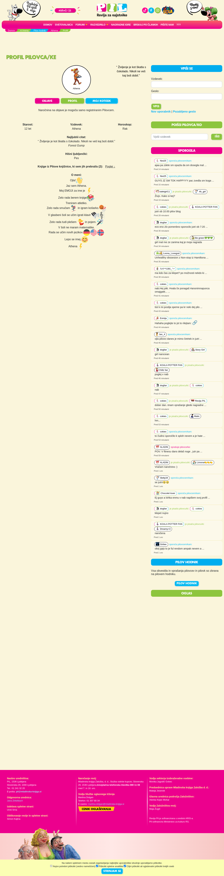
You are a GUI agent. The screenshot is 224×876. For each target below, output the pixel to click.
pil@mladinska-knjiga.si (28, 791)
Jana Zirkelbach (15, 800)
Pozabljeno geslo (184, 111)
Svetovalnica (64, 24)
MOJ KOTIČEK (102, 101)
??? (178, 24)
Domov (47, 24)
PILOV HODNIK (187, 583)
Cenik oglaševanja (96, 809)
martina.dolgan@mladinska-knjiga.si (106, 804)
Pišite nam (167, 24)
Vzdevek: (157, 78)
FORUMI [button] (80, 24)
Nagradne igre (121, 24)
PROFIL (72, 101)
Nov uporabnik (161, 111)
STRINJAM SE (112, 871)
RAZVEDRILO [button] (97, 24)
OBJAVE (47, 101)
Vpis (156, 106)
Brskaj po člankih (146, 24)
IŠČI (217, 136)
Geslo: (155, 91)
